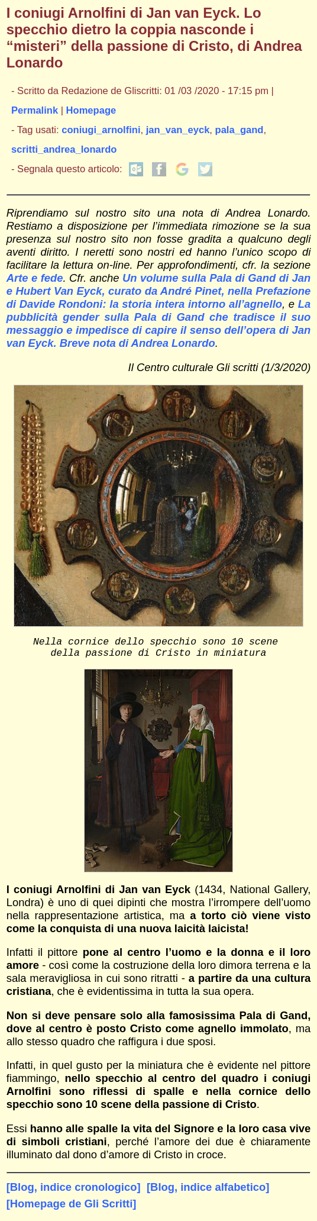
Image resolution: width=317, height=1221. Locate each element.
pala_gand (239, 130)
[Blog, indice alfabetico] (208, 1191)
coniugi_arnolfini (101, 130)
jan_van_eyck (178, 130)
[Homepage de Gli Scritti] (72, 1208)
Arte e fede (35, 278)
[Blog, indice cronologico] (74, 1191)
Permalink (34, 110)
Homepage (91, 110)
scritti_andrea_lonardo (64, 149)
